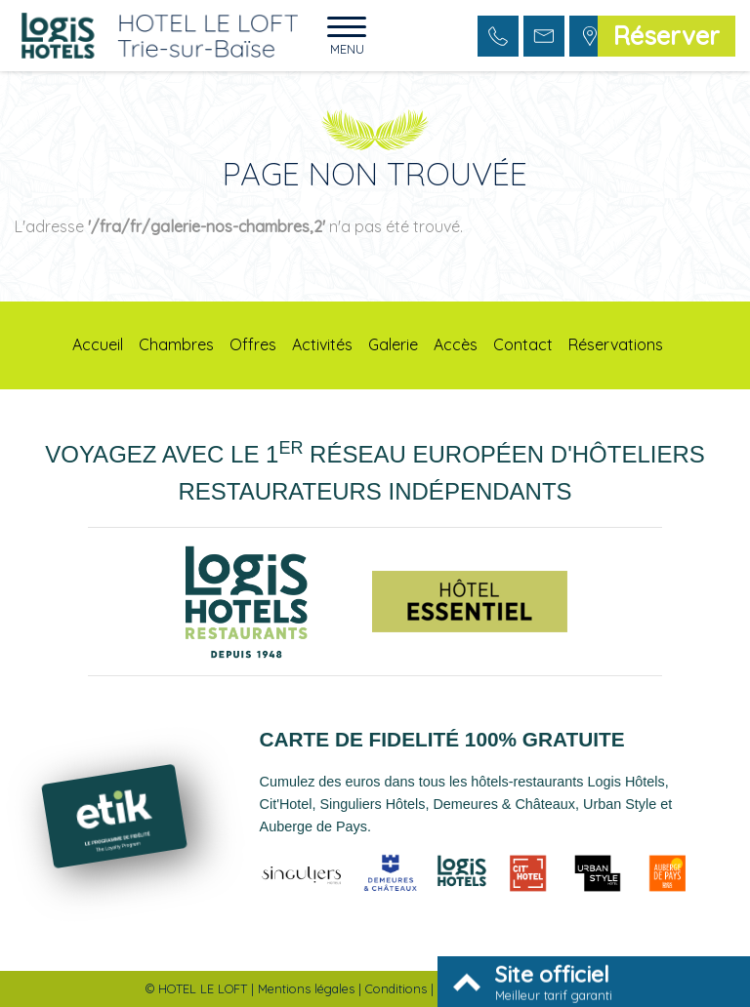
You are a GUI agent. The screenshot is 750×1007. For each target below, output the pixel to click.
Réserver (666, 35)
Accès (456, 344)
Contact (523, 344)
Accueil (97, 344)
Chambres (176, 344)
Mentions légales (306, 988)
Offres (252, 344)
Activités (322, 344)
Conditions (396, 988)
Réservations (615, 344)
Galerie (393, 344)
